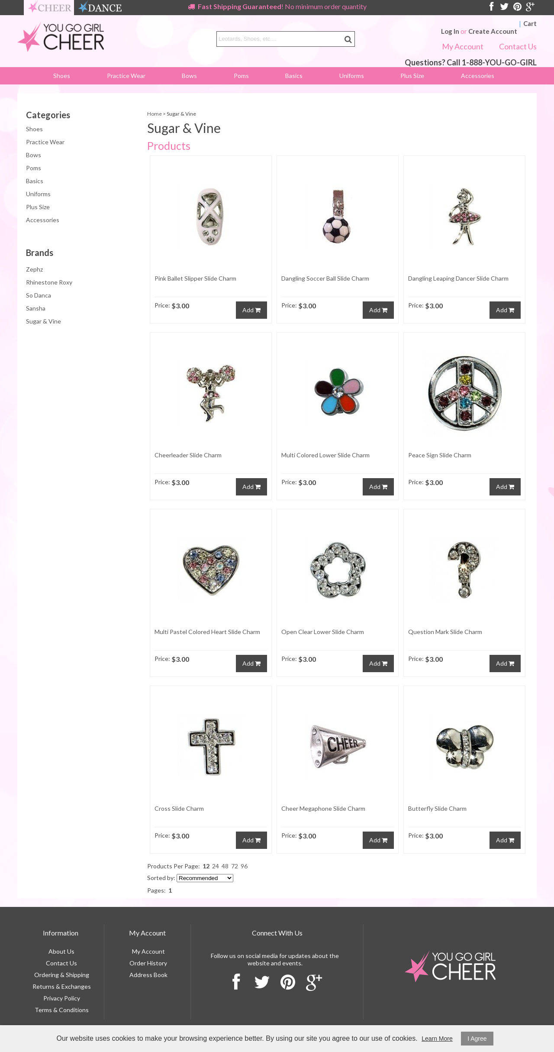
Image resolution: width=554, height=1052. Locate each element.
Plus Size (412, 75)
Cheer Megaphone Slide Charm (323, 808)
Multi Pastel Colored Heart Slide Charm (207, 631)
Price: (162, 305)
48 (225, 866)
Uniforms (351, 75)
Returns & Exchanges (61, 986)
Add (251, 310)
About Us (61, 951)
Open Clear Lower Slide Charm (322, 631)
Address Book (148, 974)
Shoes (61, 75)
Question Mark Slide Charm (445, 631)
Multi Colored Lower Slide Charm (325, 455)
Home (154, 113)
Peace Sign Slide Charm (439, 455)
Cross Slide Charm (179, 808)
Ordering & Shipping (61, 974)
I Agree (476, 1038)
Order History (148, 963)
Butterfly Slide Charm (437, 808)
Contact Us (518, 46)
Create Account (492, 31)
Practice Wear (126, 75)
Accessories (477, 75)
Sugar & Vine (43, 324)
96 (244, 866)
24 (215, 866)
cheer (50, 7)
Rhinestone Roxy (49, 285)
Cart (530, 23)
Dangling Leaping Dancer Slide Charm (458, 278)
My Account (462, 46)
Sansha (35, 311)
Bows (189, 75)
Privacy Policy (61, 998)
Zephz (34, 272)
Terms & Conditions (62, 1009)
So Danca (38, 298)
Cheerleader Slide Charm (188, 455)
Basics (294, 75)
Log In (450, 31)
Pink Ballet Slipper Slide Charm (195, 278)
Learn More (437, 1038)
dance (100, 7)
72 (234, 866)
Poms (241, 75)
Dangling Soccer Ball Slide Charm (325, 278)
